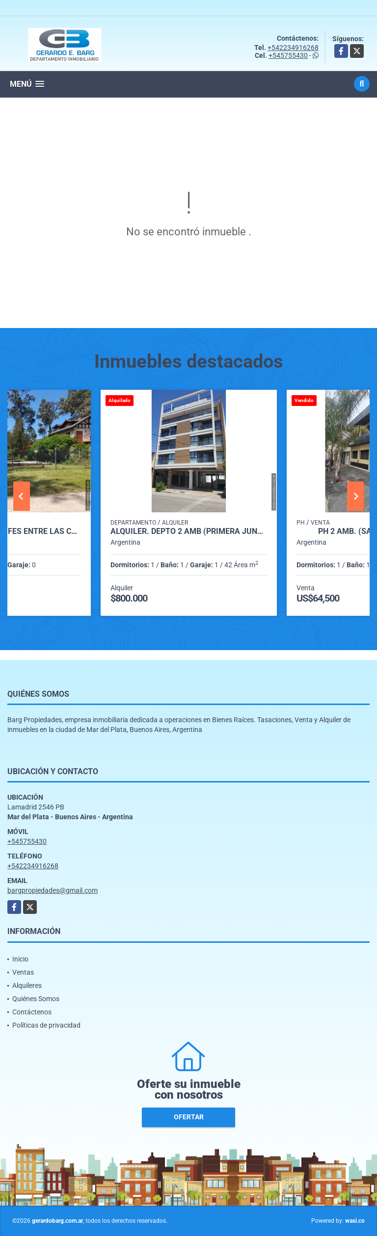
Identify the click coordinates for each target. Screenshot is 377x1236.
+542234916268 (293, 47)
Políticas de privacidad (46, 1025)
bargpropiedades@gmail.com (52, 890)
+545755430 (288, 55)
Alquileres (27, 985)
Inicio (20, 959)
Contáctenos (32, 1012)
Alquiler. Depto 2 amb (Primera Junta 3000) (188, 531)
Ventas (23, 972)
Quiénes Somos (35, 999)
